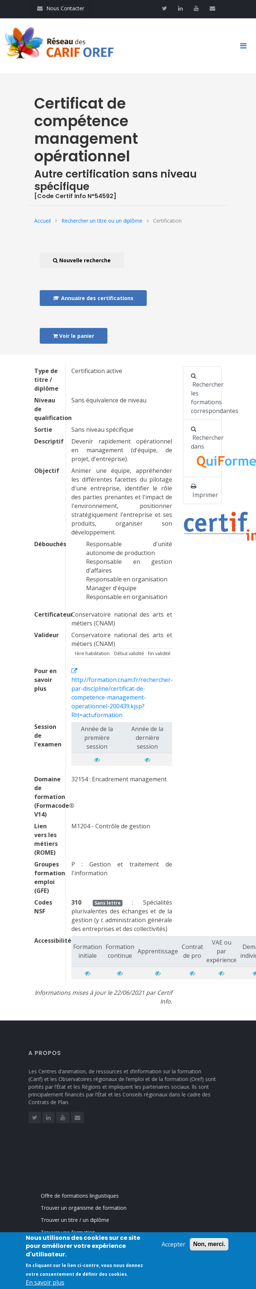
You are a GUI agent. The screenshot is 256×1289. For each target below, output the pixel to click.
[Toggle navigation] (246, 46)
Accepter (173, 1247)
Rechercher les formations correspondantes (206, 394)
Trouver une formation (75, 1232)
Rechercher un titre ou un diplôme (101, 220)
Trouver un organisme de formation (91, 1207)
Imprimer (204, 491)
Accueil (42, 220)
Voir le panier (73, 335)
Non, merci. (209, 1247)
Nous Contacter (60, 8)
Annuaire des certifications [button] (93, 298)
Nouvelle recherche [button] (82, 260)
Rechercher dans (206, 449)
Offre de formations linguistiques (87, 1195)
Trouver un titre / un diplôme (82, 1219)
